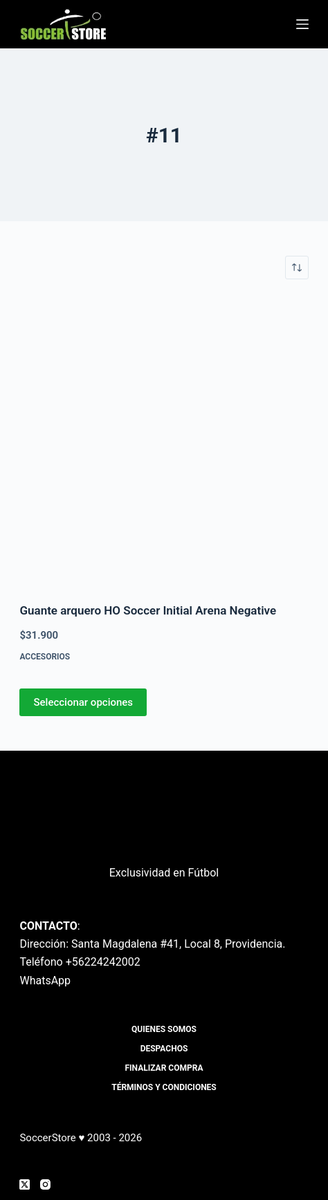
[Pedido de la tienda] (297, 267)
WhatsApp (45, 980)
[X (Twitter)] (24, 1184)
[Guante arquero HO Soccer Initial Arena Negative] (163, 441)
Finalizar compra (164, 1068)
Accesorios (44, 657)
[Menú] (302, 24)
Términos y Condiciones (164, 1087)
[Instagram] (45, 1184)
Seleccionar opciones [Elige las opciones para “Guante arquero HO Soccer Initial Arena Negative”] (83, 702)
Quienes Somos (164, 1029)
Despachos (164, 1048)
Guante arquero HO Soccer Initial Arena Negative (147, 610)
